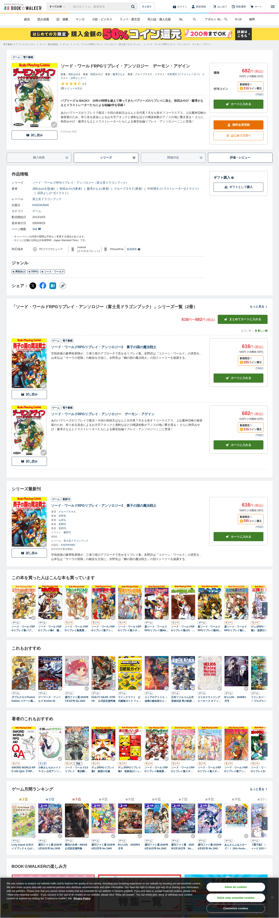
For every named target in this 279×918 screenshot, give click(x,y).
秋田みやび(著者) (71, 188)
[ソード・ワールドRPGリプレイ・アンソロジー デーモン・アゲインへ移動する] (178, 44)
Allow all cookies (236, 887)
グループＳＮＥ (143, 74)
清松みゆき (74, 74)
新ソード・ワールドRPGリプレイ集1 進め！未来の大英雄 (235, 628)
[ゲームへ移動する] (66, 44)
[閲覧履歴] (239, 6)
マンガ (80, 19)
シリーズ (118, 157)
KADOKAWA (40, 205)
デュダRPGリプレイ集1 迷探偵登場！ (262, 628)
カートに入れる (238, 104)
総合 (27, 19)
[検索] (134, 7)
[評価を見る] (73, 86)
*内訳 (260, 94)
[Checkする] (54, 124)
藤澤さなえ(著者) (98, 188)
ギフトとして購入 (238, 187)
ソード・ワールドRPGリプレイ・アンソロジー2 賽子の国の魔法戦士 (104, 347)
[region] (139, 897)
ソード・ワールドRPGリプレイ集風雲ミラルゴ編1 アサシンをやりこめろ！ (77, 628)
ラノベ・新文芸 (130, 19)
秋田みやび (96, 74)
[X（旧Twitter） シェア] (32, 285)
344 (36, 229)
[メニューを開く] (272, 6)
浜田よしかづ (78, 78)
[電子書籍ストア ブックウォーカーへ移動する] (19, 44)
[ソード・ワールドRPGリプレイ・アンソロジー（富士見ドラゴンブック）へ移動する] (107, 44)
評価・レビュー (240, 157)
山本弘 (62, 520)
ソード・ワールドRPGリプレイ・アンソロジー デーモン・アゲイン (103, 414)
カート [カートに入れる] (238, 378)
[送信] (134, 7)
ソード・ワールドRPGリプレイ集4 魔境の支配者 (50, 628)
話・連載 (62, 19)
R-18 (238, 19)
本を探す (147, 6)
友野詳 (62, 524)
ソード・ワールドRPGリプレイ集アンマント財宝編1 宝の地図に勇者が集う (103, 628)
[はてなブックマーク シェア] (52, 285)
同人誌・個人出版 (159, 19)
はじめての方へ (238, 135)
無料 (252, 19)
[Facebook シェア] (42, 285)
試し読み (34, 135)
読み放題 (43, 19)
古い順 (246, 330)
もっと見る (259, 306)
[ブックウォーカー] (22, 6)
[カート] (256, 6)
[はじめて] (220, 6)
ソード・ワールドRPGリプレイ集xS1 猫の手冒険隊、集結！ (183, 628)
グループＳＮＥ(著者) (128, 188)
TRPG (33, 271)
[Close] (272, 897)
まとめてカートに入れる (242, 319)
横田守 (67, 532)
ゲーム (36, 211)
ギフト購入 (224, 177)
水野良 (62, 515)
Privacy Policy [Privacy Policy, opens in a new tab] (82, 898)
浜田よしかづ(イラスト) (52, 193)
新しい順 (261, 330)
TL (194, 19)
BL (181, 19)
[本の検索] (58, 7)
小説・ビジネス (102, 19)
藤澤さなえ (119, 74)
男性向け (18, 271)
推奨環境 (133, 249)
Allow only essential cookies (235, 897)
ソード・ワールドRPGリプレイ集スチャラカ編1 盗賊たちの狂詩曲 (130, 628)
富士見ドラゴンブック (46, 199)
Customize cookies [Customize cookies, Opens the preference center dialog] (235, 908)
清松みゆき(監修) (43, 188)
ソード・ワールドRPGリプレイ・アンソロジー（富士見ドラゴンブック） (80, 182)
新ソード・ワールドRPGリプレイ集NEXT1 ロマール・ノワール (209, 628)
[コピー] (62, 285)
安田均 (62, 528)
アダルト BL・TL (216, 19)
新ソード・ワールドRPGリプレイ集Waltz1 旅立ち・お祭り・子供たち (156, 628)
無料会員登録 (238, 125)
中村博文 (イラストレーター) (183, 74)
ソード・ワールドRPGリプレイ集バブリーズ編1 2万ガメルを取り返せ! (23, 628)
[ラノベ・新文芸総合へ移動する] (48, 44)
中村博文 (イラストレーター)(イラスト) (173, 188)
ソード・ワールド (52, 271)
